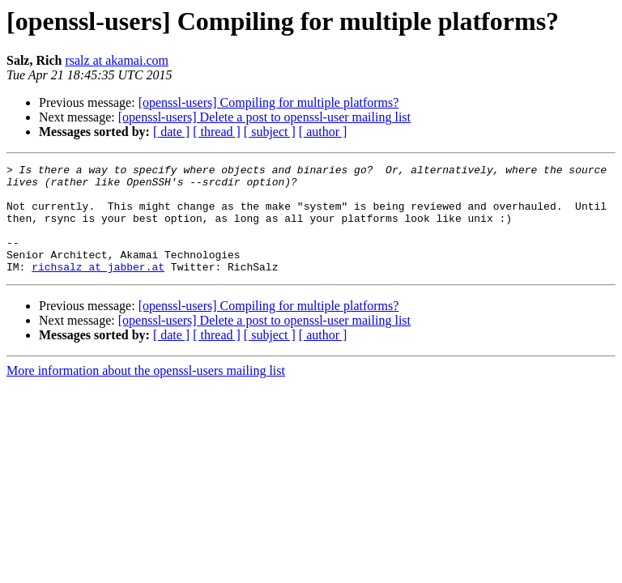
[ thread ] (217, 131)
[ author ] (323, 131)
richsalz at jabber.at (98, 288)
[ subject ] (270, 131)
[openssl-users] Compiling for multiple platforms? (268, 102)
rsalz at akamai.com (116, 60)
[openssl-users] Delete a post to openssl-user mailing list (264, 117)
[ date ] (171, 131)
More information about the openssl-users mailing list (145, 392)
